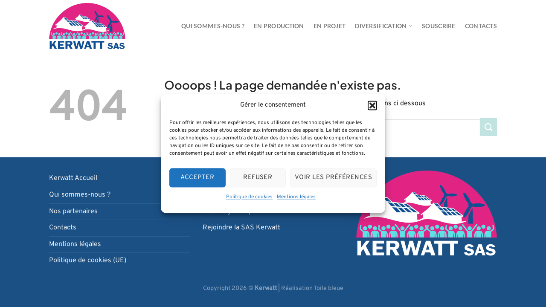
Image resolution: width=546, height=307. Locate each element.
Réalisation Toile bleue (312, 288)
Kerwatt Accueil (73, 178)
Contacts (481, 25)
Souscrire (439, 25)
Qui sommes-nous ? (212, 25)
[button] (372, 105)
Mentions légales (296, 197)
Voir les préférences (333, 178)
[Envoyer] (488, 127)
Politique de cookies (249, 197)
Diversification (383, 26)
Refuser (257, 178)
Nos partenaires (73, 211)
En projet (330, 25)
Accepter (197, 178)
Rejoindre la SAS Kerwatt (241, 227)
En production (279, 25)
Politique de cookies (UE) (87, 260)
